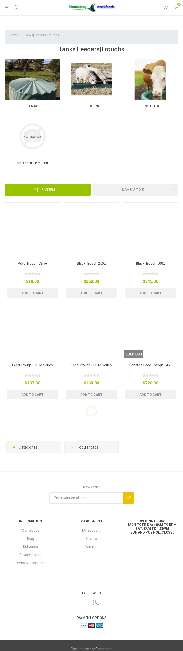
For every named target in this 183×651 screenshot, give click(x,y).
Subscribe (128, 498)
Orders (91, 538)
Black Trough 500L (150, 263)
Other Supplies (32, 163)
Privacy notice (30, 555)
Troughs (150, 106)
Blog (30, 538)
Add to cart (32, 293)
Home (13, 35)
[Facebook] (87, 602)
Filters (48, 190)
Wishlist (91, 547)
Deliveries (30, 547)
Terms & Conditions (30, 563)
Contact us (30, 530)
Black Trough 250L (91, 263)
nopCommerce (101, 649)
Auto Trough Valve (32, 263)
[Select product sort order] (135, 190)
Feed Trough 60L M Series (91, 365)
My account (91, 530)
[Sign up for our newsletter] (86, 498)
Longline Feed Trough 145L (150, 365)
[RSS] (96, 602)
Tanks (32, 106)
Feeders (91, 106)
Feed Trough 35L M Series (32, 365)
